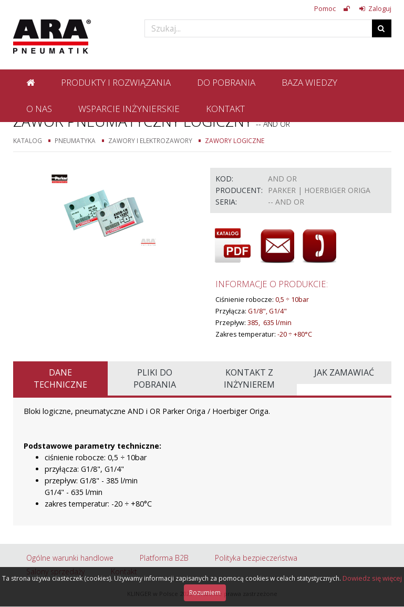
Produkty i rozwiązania (116, 82)
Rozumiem (205, 592)
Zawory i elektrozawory (150, 140)
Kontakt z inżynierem (249, 378)
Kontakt (225, 109)
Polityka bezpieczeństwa (256, 558)
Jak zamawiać (344, 372)
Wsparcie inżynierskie (129, 109)
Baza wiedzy (309, 82)
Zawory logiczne (234, 140)
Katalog (27, 140)
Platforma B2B (164, 558)
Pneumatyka (75, 140)
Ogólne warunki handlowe (69, 558)
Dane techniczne (60, 378)
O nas (39, 109)
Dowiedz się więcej (372, 578)
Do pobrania (226, 82)
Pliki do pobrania (154, 378)
